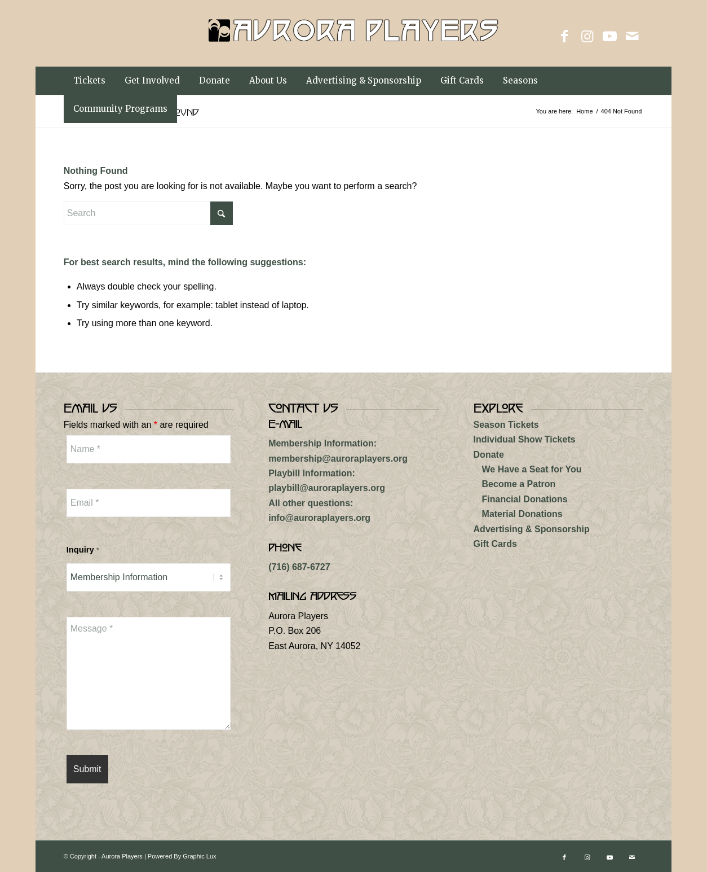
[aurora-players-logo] (353, 47)
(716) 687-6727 (299, 567)
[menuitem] (89, 81)
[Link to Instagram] (587, 36)
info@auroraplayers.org (319, 518)
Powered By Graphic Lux (182, 856)
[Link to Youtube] (609, 36)
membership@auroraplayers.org (338, 458)
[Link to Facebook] (564, 36)
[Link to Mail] (632, 36)
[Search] (148, 213)
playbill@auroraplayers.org (326, 488)
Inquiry (83, 549)
